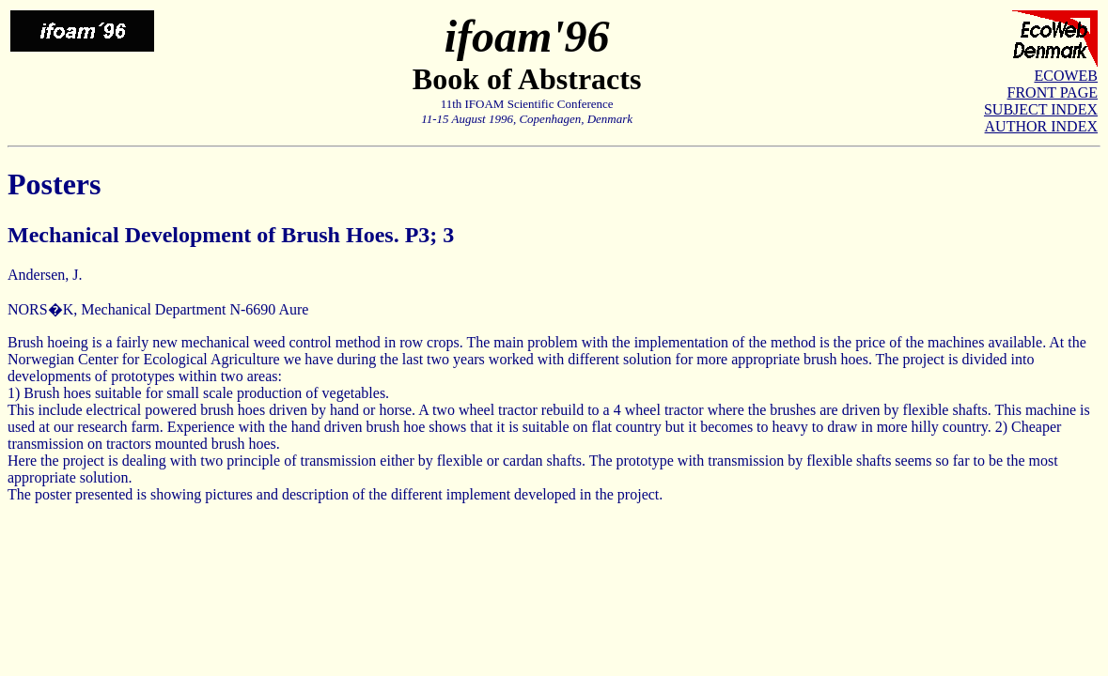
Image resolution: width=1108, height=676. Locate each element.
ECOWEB (1066, 76)
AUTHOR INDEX (1041, 126)
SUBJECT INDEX (1041, 109)
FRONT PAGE (1052, 92)
